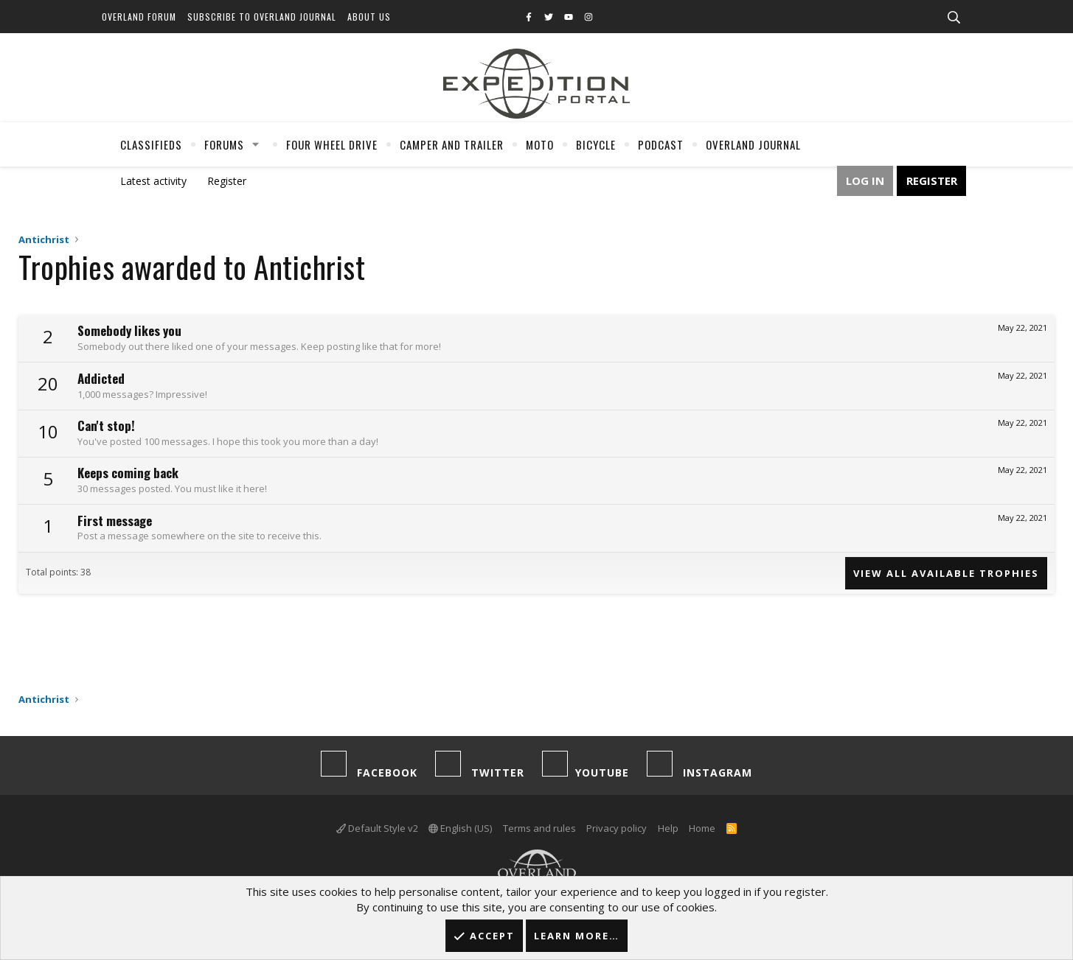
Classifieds (151, 144)
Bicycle (596, 144)
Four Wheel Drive (332, 144)
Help (668, 828)
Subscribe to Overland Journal (261, 16)
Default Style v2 (377, 828)
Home (702, 828)
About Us (369, 16)
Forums (224, 144)
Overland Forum (139, 16)
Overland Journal (753, 144)
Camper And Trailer (452, 144)
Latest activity (153, 181)
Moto (540, 144)
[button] (255, 144)
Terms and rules (539, 828)
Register (226, 181)
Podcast (661, 144)
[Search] (954, 18)
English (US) (460, 828)
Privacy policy (616, 828)
